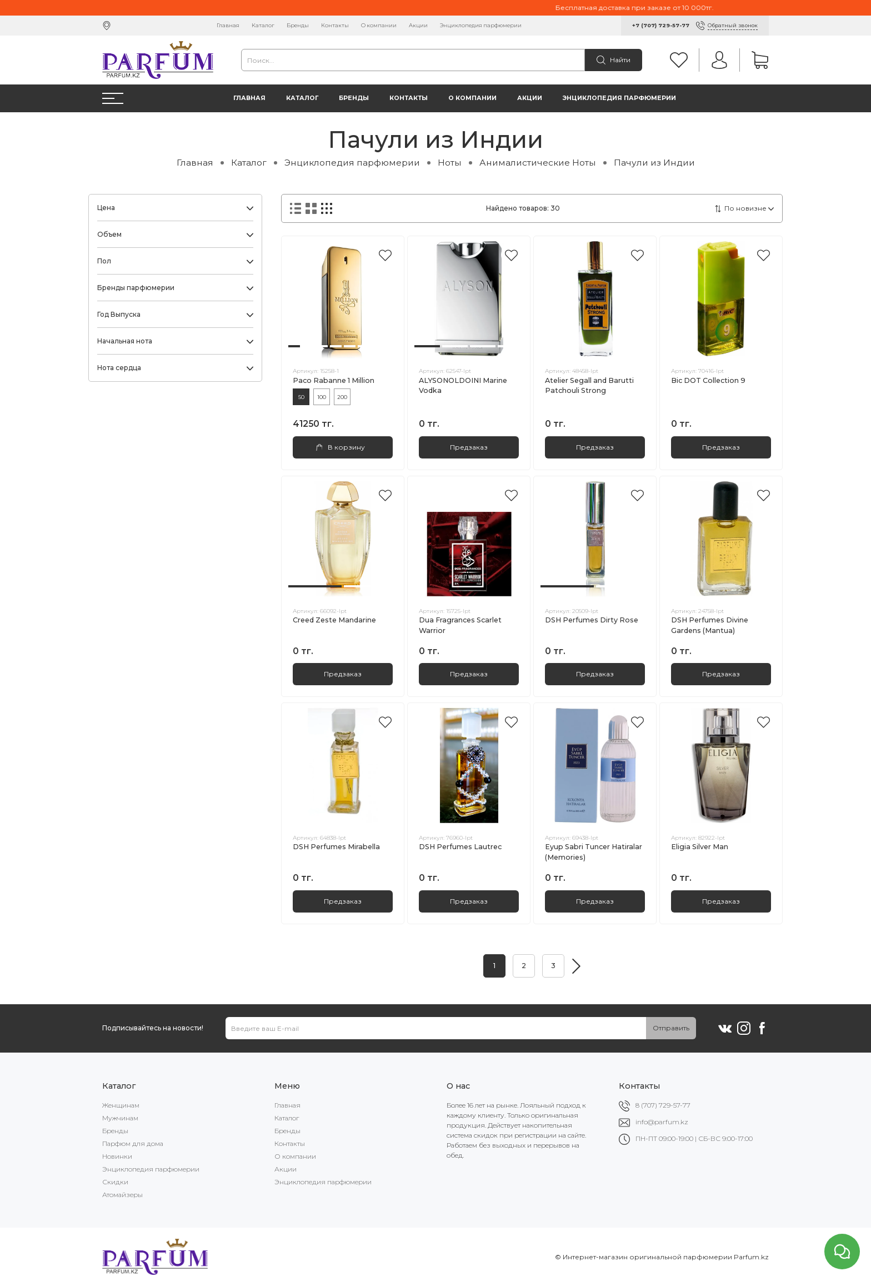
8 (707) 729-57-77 (662, 1105)
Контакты (335, 25)
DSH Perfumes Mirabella (336, 847)
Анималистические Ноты (537, 162)
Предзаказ (469, 447)
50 (301, 397)
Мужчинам (120, 1118)
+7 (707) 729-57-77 (660, 25)
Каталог (263, 25)
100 (321, 397)
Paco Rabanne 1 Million (333, 380)
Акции (418, 25)
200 (342, 397)
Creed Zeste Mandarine (334, 620)
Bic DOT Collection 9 (708, 380)
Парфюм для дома (132, 1143)
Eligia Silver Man (699, 847)
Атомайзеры (122, 1194)
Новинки (117, 1156)
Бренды (298, 25)
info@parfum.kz (661, 1122)
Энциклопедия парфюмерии (481, 25)
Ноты (450, 162)
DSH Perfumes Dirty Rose (591, 620)
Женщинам (120, 1105)
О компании (379, 25)
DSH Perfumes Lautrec (460, 847)
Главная (228, 25)
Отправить (671, 1028)
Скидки (115, 1182)
